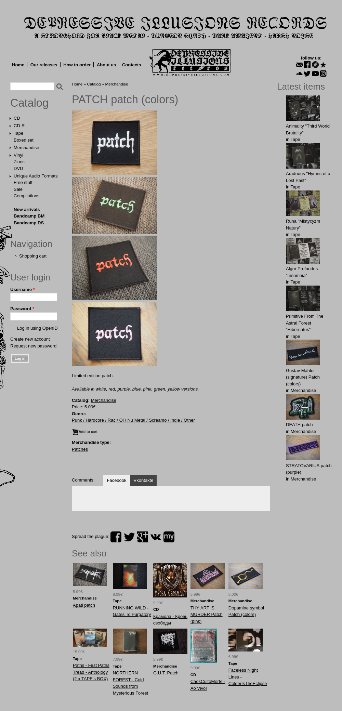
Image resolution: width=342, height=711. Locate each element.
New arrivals (27, 209)
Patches (80, 449)
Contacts (131, 64)
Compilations (26, 195)
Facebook (116, 480)
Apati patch (84, 605)
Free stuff (23, 182)
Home (18, 64)
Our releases (43, 64)
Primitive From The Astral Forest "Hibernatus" (305, 323)
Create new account (30, 339)
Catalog (29, 103)
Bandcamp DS (29, 222)
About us (106, 64)
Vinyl (18, 155)
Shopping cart (33, 256)
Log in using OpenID (37, 328)
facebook (115, 536)
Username (22, 289)
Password (22, 308)
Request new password (33, 345)
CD (17, 118)
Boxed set (24, 140)
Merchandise (26, 147)
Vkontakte (144, 480)
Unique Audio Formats (36, 176)
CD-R (19, 125)
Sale (18, 189)
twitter (129, 536)
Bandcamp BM (29, 216)
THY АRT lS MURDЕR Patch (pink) (206, 614)
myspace (168, 536)
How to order (77, 64)
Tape (18, 133)
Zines (19, 161)
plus (142, 536)
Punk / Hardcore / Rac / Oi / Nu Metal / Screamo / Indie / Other (133, 420)
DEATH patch (299, 424)
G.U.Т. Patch (166, 672)
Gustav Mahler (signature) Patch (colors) (303, 377)
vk (155, 536)
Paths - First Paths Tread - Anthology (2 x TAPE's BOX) (91, 672)
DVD (18, 168)
